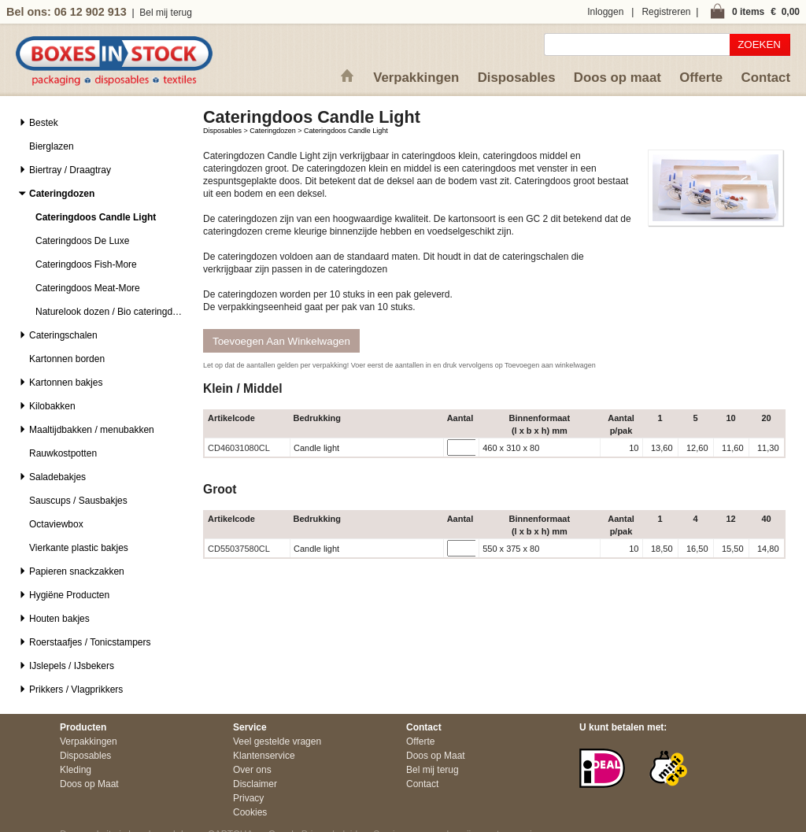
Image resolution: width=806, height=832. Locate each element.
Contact (765, 77)
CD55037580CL (239, 548)
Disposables (517, 77)
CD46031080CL (239, 448)
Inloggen (605, 11)
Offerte (701, 77)
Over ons (252, 769)
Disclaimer (255, 783)
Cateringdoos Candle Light (346, 131)
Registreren (665, 11)
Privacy (248, 798)
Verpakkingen (416, 77)
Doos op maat (617, 77)
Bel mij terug (165, 12)
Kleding (75, 769)
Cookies (250, 812)
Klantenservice (264, 755)
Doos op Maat (89, 783)
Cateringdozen (273, 131)
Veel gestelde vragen (277, 741)
